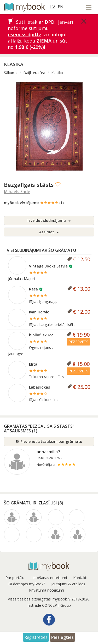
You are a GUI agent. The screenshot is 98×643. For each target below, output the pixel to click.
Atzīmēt (49, 231)
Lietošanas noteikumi (49, 577)
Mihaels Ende (17, 191)
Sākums (10, 72)
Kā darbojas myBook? (26, 583)
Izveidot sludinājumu (49, 220)
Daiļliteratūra (34, 72)
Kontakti (80, 577)
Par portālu (14, 577)
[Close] (84, 21)
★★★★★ (52, 202)
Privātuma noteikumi (46, 590)
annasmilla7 (48, 452)
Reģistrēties (36, 637)
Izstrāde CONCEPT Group (49, 605)
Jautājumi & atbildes (68, 583)
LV (52, 7)
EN (61, 7)
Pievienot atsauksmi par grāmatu (49, 441)
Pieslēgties (62, 637)
